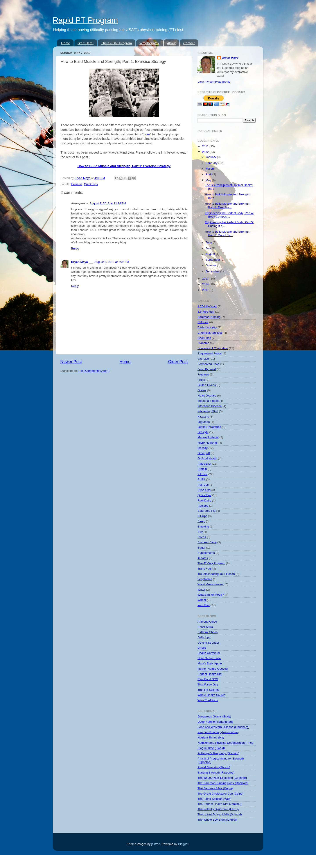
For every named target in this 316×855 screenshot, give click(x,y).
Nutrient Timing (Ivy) (211, 737)
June (209, 242)
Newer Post (71, 361)
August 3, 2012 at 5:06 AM (112, 262)
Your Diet (204, 605)
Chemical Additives (210, 332)
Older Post (178, 361)
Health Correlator (209, 653)
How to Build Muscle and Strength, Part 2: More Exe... (227, 233)
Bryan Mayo (83, 178)
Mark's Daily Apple (210, 663)
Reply (75, 248)
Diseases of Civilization (213, 348)
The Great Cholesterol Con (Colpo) (220, 793)
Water (201, 589)
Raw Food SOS (208, 679)
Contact (189, 43)
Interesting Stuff (208, 411)
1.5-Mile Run (206, 311)
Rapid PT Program (85, 20)
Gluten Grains (207, 385)
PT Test (202, 474)
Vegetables (205, 579)
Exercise (76, 184)
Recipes (203, 505)
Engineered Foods (210, 353)
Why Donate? (150, 43)
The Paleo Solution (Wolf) (214, 798)
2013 (206, 278)
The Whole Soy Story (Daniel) (217, 819)
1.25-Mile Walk (207, 306)
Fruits (201, 379)
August (211, 254)
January (211, 157)
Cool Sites (204, 338)
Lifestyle (203, 432)
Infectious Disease (210, 406)
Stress (202, 537)
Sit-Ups (202, 516)
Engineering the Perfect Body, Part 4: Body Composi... (229, 214)
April (209, 174)
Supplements (206, 552)
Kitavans (203, 416)
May (209, 180)
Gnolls (202, 647)
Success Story (207, 542)
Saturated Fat (206, 510)
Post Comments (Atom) (94, 370)
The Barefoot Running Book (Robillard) (223, 783)
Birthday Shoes (208, 632)
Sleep (201, 521)
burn (147, 134)
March (210, 168)
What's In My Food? (211, 594)
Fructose (203, 374)
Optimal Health (207, 458)
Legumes (204, 421)
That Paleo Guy (208, 684)
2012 (206, 152)
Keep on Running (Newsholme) (218, 732)
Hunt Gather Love (209, 658)
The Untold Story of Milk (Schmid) (220, 814)
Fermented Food (208, 364)
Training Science (208, 689)
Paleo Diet (204, 463)
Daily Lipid (204, 637)
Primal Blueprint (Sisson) (214, 767)
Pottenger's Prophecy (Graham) (218, 753)
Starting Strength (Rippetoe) (216, 772)
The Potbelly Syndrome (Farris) (218, 809)
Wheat (202, 600)
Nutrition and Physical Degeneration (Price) (226, 742)
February (212, 163)
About (171, 43)
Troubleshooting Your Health (216, 573)
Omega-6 (204, 453)
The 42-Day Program (116, 43)
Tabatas (203, 558)
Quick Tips (91, 184)
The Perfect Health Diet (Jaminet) (219, 803)
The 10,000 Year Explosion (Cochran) (222, 777)
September (213, 259)
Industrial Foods (208, 400)
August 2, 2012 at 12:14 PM (108, 203)
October (211, 265)
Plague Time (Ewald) (211, 748)
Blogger (183, 844)
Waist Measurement (211, 584)
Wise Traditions (208, 700)
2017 (206, 290)
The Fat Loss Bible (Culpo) (215, 788)
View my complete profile (214, 81)
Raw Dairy (204, 500)
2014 (206, 284)
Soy (200, 531)
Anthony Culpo (207, 621)
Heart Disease (207, 395)
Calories (203, 322)
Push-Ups (204, 490)
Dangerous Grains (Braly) (214, 716)
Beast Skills (205, 626)
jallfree (155, 844)
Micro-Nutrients (208, 442)
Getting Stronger (208, 642)
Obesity (203, 448)
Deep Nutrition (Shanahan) (215, 721)
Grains (202, 390)
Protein (202, 469)
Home (65, 43)
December (213, 271)
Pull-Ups (203, 484)
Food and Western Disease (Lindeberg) (223, 727)
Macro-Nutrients (208, 437)
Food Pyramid (207, 369)
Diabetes (203, 343)
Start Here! (86, 43)
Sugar (201, 547)
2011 (206, 146)
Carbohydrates (207, 327)
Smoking (203, 526)
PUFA (201, 479)
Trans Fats (205, 568)
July (209, 248)
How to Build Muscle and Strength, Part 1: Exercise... (227, 205)
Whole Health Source (212, 695)
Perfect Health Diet (210, 674)
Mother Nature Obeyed (213, 668)
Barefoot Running (209, 317)
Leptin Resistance (209, 426)
